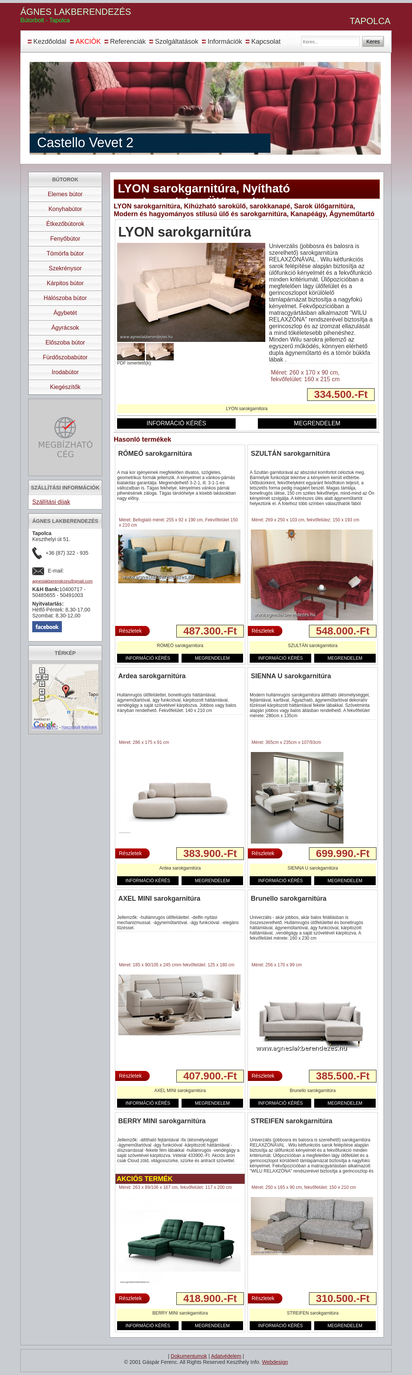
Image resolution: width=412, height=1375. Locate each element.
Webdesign (275, 1362)
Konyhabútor (65, 209)
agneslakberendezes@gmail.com (62, 581)
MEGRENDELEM (317, 423)
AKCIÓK (88, 41)
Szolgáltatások (176, 41)
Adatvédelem (226, 1356)
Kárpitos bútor (65, 283)
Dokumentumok (189, 1356)
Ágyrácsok (65, 327)
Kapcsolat (265, 41)
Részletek (130, 631)
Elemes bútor (65, 194)
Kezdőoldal (49, 41)
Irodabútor (65, 372)
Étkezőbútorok (65, 224)
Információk (224, 41)
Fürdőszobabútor (65, 357)
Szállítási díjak (51, 502)
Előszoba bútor (65, 342)
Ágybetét (65, 313)
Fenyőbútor (65, 238)
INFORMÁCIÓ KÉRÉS (176, 423)
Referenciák (128, 41)
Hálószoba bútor (65, 298)
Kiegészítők (65, 387)
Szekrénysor (65, 268)
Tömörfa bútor (65, 253)
